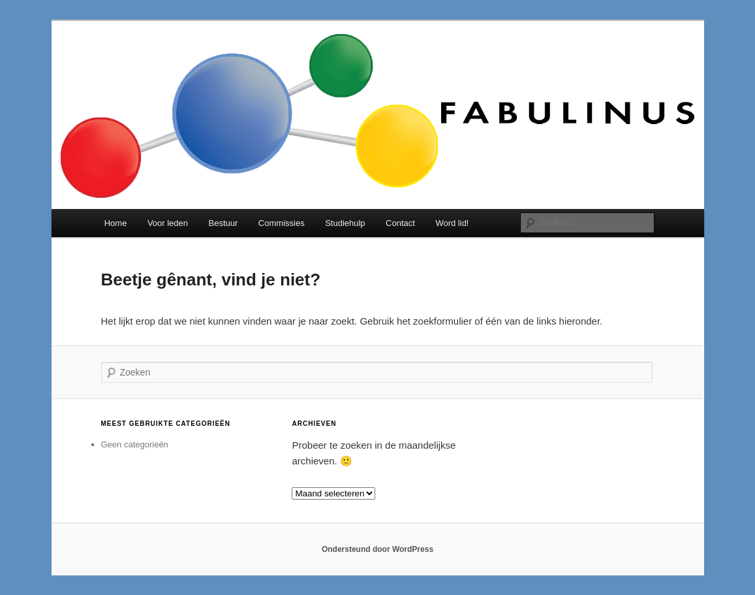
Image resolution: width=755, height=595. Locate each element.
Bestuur (223, 223)
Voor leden (167, 223)
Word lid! (452, 223)
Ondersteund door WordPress (377, 549)
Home (115, 223)
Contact (400, 223)
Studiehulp (345, 223)
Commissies (281, 223)
